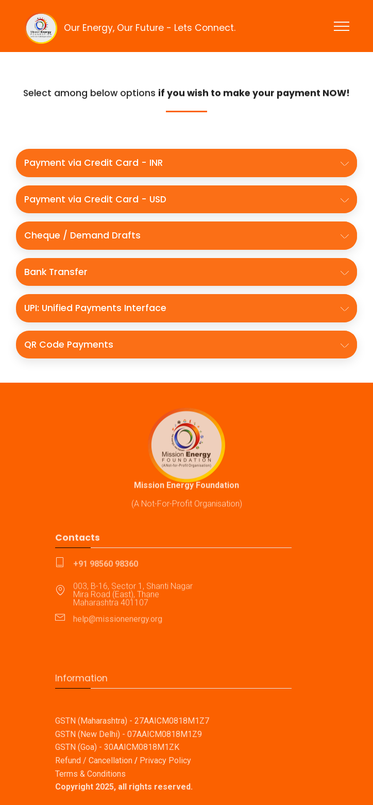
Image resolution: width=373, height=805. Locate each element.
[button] (186, 162)
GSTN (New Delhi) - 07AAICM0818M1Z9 (128, 756)
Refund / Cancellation (93, 782)
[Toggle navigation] (342, 25)
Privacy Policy (165, 782)
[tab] (186, 163)
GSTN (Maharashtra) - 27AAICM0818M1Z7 (132, 743)
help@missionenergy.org (117, 621)
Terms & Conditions (90, 796)
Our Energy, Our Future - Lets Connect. (149, 28)
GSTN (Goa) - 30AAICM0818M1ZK (117, 770)
